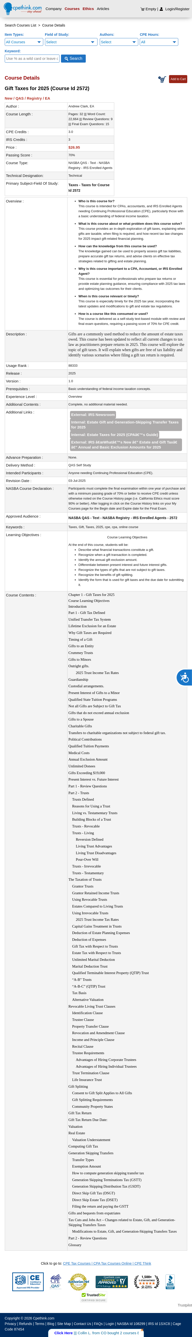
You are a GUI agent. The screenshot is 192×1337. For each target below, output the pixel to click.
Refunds (25, 1324)
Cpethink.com (43, 1318)
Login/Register (174, 9)
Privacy (10, 1324)
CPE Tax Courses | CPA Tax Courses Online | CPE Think (107, 1263)
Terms (39, 1324)
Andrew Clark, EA (81, 106)
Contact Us (82, 1324)
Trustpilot (185, 1305)
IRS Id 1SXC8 (159, 1324)
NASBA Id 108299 (131, 1324)
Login (110, 1324)
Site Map (64, 1324)
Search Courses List (20, 25)
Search (73, 58)
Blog (50, 1324)
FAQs (98, 1324)
